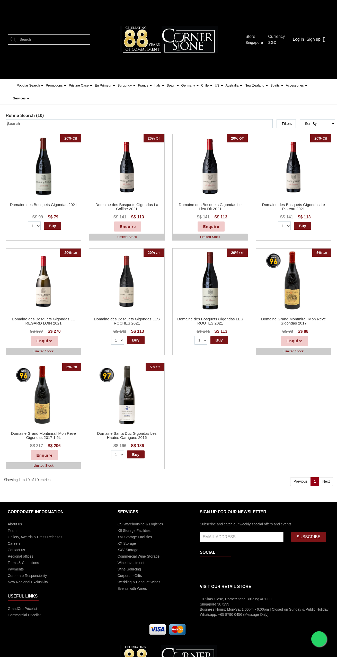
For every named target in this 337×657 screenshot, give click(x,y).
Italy (159, 85)
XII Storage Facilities (134, 530)
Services (21, 98)
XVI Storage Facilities (135, 537)
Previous (300, 481)
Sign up (314, 39)
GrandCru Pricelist (22, 609)
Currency (278, 36)
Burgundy (126, 85)
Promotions (56, 85)
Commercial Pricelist (24, 615)
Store (251, 36)
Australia (234, 85)
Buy (52, 226)
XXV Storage (128, 550)
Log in (298, 39)
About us (15, 524)
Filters (287, 124)
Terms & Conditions (23, 563)
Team (12, 530)
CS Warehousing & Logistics (140, 524)
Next (326, 481)
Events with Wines (132, 588)
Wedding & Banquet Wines (139, 582)
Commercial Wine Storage (138, 556)
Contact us (16, 550)
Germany (190, 85)
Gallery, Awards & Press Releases (35, 537)
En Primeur (105, 85)
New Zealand (256, 85)
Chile (206, 85)
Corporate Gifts (130, 576)
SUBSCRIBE (308, 537)
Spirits (276, 85)
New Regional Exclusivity (28, 582)
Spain (173, 85)
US (219, 85)
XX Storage (127, 543)
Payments (16, 569)
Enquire (128, 226)
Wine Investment (131, 563)
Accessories (296, 85)
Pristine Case (80, 85)
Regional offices (20, 556)
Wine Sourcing (129, 569)
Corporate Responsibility (27, 576)
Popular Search (30, 85)
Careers (14, 543)
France (145, 85)
